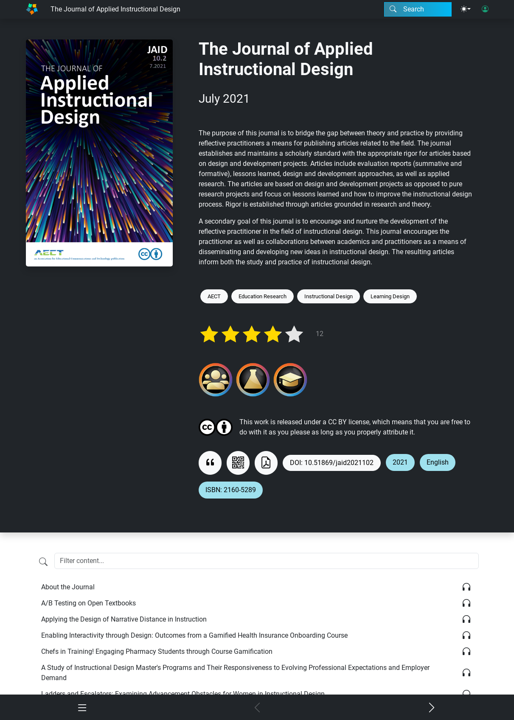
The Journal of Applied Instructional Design (115, 9)
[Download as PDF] (266, 463)
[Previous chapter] (257, 708)
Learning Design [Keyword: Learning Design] (390, 296)
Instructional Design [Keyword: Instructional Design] (328, 296)
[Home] (31, 9)
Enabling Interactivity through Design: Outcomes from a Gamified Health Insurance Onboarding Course (194, 635)
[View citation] (210, 463)
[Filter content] (43, 561)
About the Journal (68, 587)
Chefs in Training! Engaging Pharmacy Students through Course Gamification (156, 651)
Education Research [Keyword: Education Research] (262, 296)
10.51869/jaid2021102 (339, 463)
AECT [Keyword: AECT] (214, 296)
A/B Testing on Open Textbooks (88, 603)
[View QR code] (238, 463)
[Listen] (466, 587)
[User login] (485, 9)
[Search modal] (418, 9)
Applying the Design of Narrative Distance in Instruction (124, 619)
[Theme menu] (465, 9)
